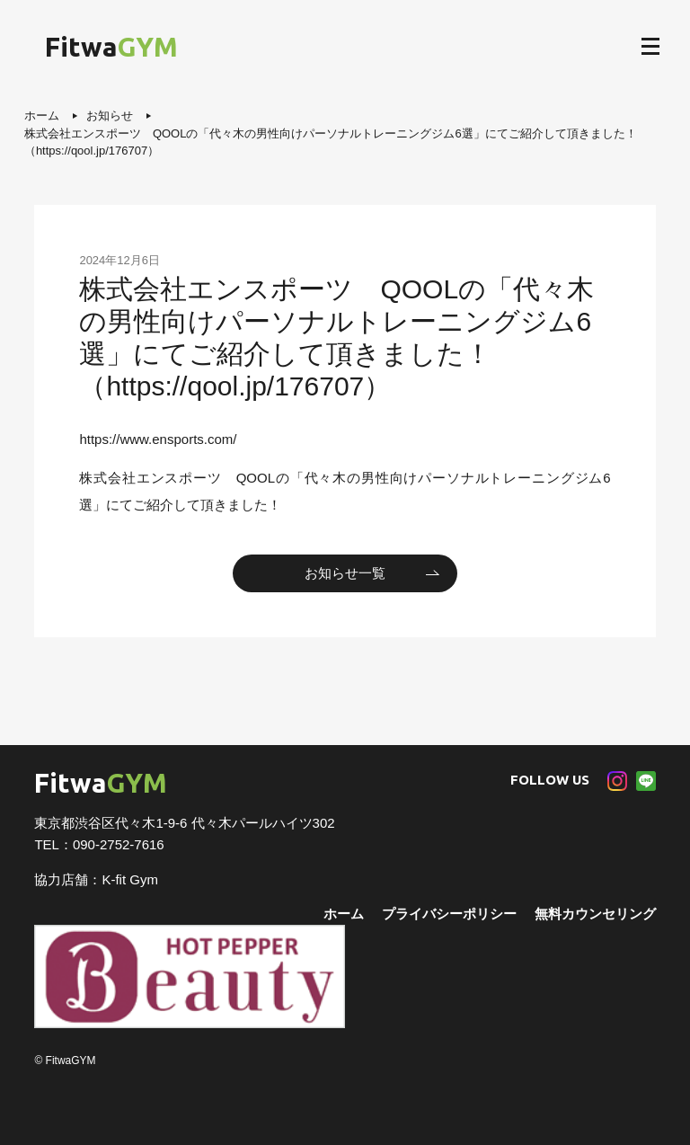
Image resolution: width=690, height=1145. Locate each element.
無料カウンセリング (595, 913)
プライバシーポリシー (449, 913)
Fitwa (111, 46)
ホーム (343, 913)
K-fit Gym (130, 879)
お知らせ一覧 (345, 573)
